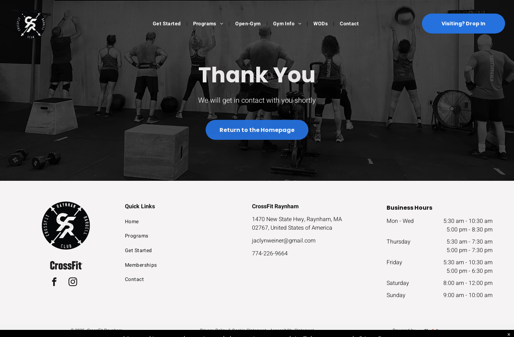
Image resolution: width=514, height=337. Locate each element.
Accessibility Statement (292, 330)
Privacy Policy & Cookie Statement (233, 330)
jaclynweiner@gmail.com (284, 240)
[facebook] (54, 283)
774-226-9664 (270, 253)
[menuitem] (167, 23)
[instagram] (72, 283)
